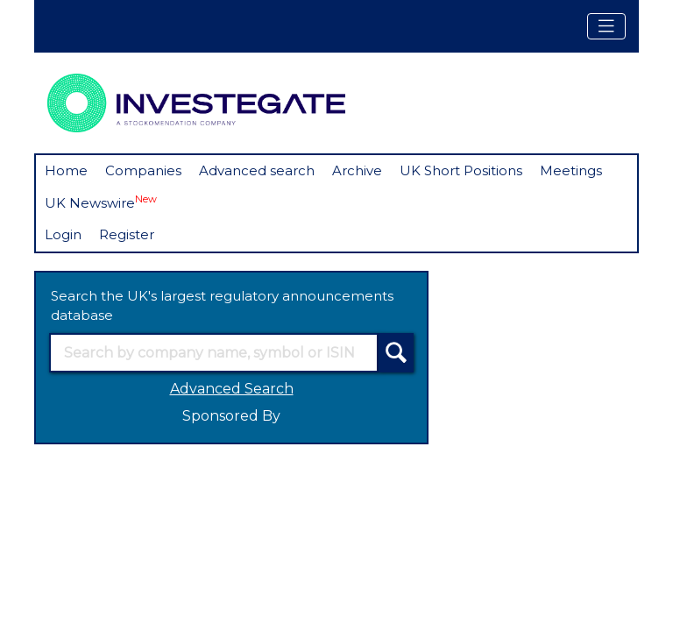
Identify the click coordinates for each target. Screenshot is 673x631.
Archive (357, 170)
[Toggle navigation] (606, 26)
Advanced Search (232, 388)
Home (66, 170)
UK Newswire (101, 202)
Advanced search (257, 170)
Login (63, 234)
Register (126, 234)
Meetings (571, 170)
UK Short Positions (461, 170)
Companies (143, 170)
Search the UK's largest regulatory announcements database (222, 305)
